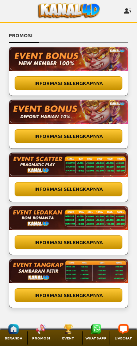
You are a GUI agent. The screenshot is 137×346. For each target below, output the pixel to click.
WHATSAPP (96, 338)
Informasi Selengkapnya (68, 83)
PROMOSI (41, 338)
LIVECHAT (123, 338)
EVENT (68, 338)
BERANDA (13, 338)
